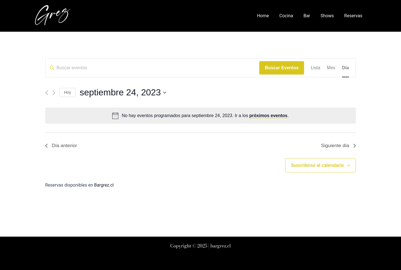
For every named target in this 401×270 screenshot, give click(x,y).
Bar (310, 15)
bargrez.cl (220, 245)
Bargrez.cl (104, 185)
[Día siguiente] (53, 92)
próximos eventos (268, 115)
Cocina (291, 15)
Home (270, 15)
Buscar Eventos (282, 67)
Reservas (354, 15)
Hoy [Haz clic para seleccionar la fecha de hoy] (67, 92)
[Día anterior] (46, 92)
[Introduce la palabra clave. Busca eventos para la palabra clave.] (152, 68)
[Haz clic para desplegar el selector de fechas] (123, 92)
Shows (329, 15)
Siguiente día (338, 145)
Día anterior (61, 145)
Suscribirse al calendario (317, 165)
